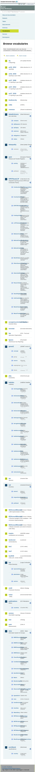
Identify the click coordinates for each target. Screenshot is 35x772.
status (15, 139)
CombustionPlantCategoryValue (17, 187)
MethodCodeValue (17, 248)
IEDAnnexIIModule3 (14, 516)
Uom (15, 699)
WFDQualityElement (17, 726)
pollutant (16, 503)
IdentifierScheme (17, 673)
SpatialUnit (17, 695)
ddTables (16, 127)
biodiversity (13, 100)
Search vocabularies (10, 55)
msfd (10, 588)
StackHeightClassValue (17, 293)
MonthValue (17, 258)
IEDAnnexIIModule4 (14, 525)
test (10, 620)
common (12, 109)
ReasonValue (17, 283)
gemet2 (11, 346)
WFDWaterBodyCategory (17, 730)
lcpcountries (17, 569)
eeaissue (16, 131)
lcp (10, 562)
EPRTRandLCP (14, 179)
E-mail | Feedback (7, 766)
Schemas (4, 27)
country (16, 753)
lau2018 (11, 556)
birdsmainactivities (17, 395)
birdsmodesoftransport (17, 410)
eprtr (10, 157)
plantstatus (17, 574)
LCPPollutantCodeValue (17, 223)
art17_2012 (12, 87)
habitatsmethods (17, 451)
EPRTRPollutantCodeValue (17, 205)
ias (10, 478)
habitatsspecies (17, 466)
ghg (10, 376)
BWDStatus (17, 653)
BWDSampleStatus (17, 647)
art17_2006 (12, 80)
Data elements (6, 24)
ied (10, 485)
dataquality (12, 144)
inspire (11, 533)
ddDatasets (17, 124)
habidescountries (17, 430)
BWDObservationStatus (17, 637)
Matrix (15, 677)
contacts (16, 120)
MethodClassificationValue (17, 240)
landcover (12, 540)
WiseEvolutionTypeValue (17, 734)
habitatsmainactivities (17, 444)
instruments (17, 472)
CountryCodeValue (17, 197)
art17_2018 (12, 93)
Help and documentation (9, 15)
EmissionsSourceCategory (17, 668)
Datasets (4, 18)
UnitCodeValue (17, 298)
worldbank (12, 747)
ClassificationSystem (17, 657)
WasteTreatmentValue (17, 313)
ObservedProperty (17, 684)
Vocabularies (6, 31)
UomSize (16, 708)
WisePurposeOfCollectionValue (17, 739)
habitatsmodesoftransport (17, 459)
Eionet (9, 11)
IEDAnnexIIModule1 (14, 510)
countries (16, 607)
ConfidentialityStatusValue (17, 661)
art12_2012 (12, 67)
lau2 (10, 551)
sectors (16, 581)
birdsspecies (17, 417)
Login (21, 4)
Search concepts (22, 55)
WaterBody (17, 712)
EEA (10, 1)
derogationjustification (17, 423)
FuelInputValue (17, 215)
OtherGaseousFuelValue (17, 263)
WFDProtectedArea (17, 721)
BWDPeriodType (17, 643)
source (16, 360)
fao (10, 333)
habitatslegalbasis (17, 436)
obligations (17, 135)
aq (9, 60)
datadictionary (14, 114)
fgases (11, 340)
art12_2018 (12, 74)
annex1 (16, 491)
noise (10, 594)
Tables (4, 21)
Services (4, 34)
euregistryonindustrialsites (14, 322)
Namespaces (5, 37)
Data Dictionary (15, 11)
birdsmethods (17, 402)
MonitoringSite (17, 681)
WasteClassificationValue (17, 307)
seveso (11, 613)
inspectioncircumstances (17, 497)
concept (16, 351)
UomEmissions (17, 702)
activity (16, 163)
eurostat (11, 328)
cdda (10, 105)
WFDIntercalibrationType (17, 716)
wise (10, 631)
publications (13, 601)
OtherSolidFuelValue (17, 273)
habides (11, 382)
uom (10, 624)
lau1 (10, 546)
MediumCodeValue (17, 234)
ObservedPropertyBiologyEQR (17, 689)
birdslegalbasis (17, 389)
